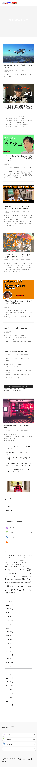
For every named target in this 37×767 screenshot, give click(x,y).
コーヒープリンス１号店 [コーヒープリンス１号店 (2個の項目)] (16, 560)
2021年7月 (9, 624)
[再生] (6, 386)
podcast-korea (14, 70)
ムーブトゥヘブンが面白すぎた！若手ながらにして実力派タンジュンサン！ (18, 108)
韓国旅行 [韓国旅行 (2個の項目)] (18, 582)
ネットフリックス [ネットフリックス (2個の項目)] (24, 564)
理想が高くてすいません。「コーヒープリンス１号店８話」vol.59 (18, 207)
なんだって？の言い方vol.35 (15, 328)
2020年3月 (9, 659)
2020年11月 (10, 647)
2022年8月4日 (7, 70)
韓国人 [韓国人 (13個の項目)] (7, 582)
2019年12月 (10, 666)
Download (25, 388)
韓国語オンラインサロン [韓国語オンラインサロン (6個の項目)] (18, 586)
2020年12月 (10, 643)
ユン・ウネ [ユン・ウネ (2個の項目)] (17, 570)
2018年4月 (9, 705)
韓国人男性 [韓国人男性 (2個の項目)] (13, 582)
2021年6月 (9, 628)
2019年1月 (9, 693)
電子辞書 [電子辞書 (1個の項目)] (15, 579)
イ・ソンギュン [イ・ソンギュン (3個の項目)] (18, 558)
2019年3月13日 (7, 331)
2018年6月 (9, 697)
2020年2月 (9, 662)
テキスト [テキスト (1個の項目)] (18, 564)
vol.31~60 (23, 211)
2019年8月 (9, 682)
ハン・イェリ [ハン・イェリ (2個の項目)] (18, 566)
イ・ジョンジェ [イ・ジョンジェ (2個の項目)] (10, 557)
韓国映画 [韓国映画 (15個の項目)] (25, 582)
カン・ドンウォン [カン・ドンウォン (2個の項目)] (27, 557)
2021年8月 (9, 620)
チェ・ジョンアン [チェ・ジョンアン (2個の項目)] (21, 562)
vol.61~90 (22, 70)
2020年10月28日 (7, 306)
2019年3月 (9, 686)
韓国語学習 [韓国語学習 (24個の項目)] (24, 590)
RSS (22, 390)
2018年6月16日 (7, 354)
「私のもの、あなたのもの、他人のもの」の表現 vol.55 (18, 302)
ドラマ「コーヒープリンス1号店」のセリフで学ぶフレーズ (18, 256)
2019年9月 (9, 678)
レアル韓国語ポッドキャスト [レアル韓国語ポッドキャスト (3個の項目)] (15, 573)
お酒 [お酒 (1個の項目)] (11, 555)
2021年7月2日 (6, 112)
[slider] (16, 386)
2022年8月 (9, 609)
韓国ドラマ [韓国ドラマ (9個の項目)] (26, 579)
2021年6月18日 (7, 163)
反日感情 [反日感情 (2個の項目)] (23, 576)
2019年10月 (10, 674)
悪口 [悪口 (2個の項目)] (26, 576)
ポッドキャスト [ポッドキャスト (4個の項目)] (9, 570)
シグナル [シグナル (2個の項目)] (24, 560)
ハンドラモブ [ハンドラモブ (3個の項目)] (11, 566)
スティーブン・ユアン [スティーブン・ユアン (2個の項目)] (11, 562)
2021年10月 (10, 616)
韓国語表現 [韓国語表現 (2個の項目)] (13, 593)
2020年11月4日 (7, 259)
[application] (18, 386)
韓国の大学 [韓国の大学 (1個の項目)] (19, 579)
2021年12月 (10, 613)
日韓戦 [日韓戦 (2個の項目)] (11, 579)
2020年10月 (10, 651)
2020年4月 (9, 655)
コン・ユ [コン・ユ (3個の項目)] (7, 560)
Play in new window (15, 388)
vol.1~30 (22, 354)
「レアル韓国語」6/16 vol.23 (15, 351)
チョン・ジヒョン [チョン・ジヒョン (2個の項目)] (11, 564)
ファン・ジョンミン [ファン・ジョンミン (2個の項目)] (27, 566)
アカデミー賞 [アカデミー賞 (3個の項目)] (15, 555)
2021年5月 (9, 632)
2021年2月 (9, 639)
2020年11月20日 (7, 211)
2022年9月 (9, 605)
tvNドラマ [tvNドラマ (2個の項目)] (7, 555)
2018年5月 (9, 701)
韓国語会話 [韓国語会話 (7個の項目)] (14, 590)
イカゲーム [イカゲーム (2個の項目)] (22, 555)
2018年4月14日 (7, 430)
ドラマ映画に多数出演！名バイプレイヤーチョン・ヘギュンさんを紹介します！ (18, 158)
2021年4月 (9, 636)
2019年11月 (10, 670)
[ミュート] (26, 386)
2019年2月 (9, 689)
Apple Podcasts (15, 390)
